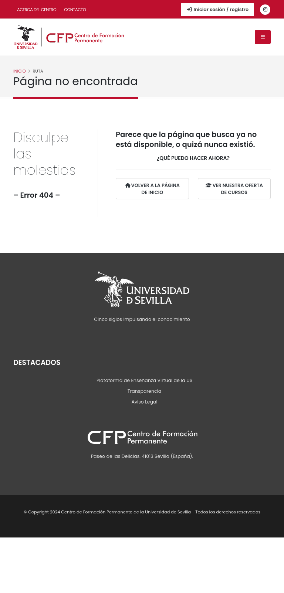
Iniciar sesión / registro (217, 9)
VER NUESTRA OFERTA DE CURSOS (234, 189)
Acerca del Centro (36, 10)
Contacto (75, 10)
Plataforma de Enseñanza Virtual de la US (144, 380)
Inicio (19, 71)
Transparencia (145, 391)
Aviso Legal (144, 402)
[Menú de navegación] (263, 37)
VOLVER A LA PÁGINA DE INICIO (152, 189)
